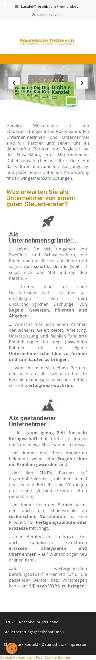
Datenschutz (53, 644)
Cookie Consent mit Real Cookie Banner (35, 657)
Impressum (77, 644)
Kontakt (31, 644)
